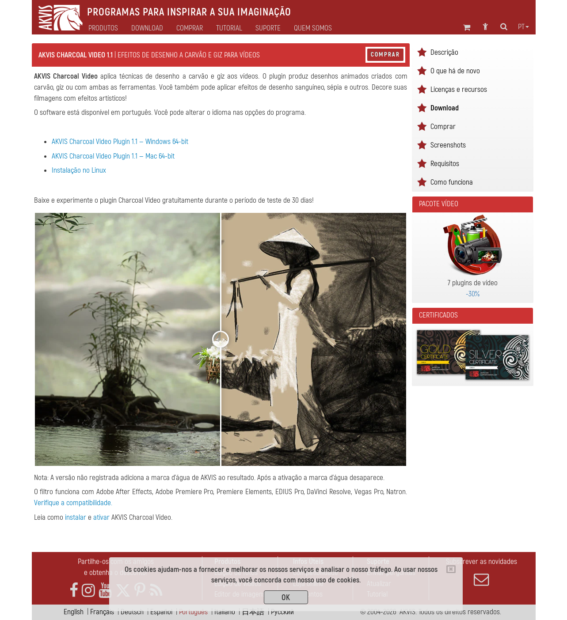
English (74, 611)
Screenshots (448, 145)
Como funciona (451, 182)
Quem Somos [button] (313, 28)
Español (161, 611)
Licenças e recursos (458, 89)
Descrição (444, 52)
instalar (75, 517)
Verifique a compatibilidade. (73, 502)
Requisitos (444, 163)
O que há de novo (455, 71)
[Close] (451, 569)
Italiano (224, 611)
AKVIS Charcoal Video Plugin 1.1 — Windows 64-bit (120, 141)
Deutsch (132, 611)
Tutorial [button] (229, 28)
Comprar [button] (189, 28)
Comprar (385, 54)
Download (147, 28)
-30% (472, 294)
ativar (101, 517)
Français (102, 611)
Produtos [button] (103, 28)
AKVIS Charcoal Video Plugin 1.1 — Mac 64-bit (113, 156)
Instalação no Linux (79, 170)
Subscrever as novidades (482, 572)
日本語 (253, 611)
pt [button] (523, 27)
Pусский (282, 611)
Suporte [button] (268, 28)
